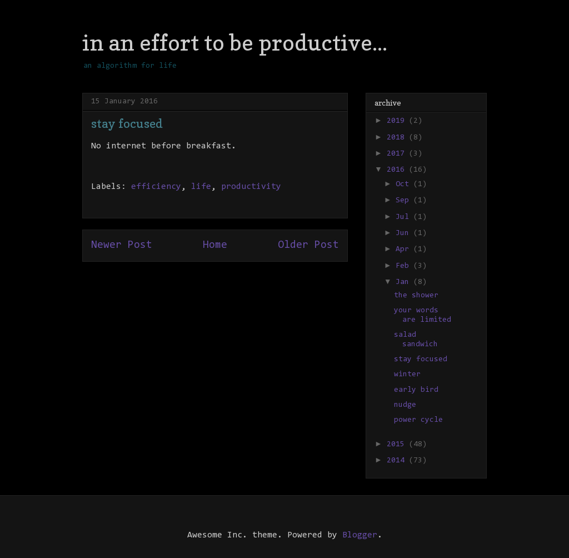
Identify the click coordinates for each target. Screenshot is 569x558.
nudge (405, 405)
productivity (251, 186)
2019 (398, 121)
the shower (416, 296)
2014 (398, 461)
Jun (404, 233)
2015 (398, 445)
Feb (404, 266)
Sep (404, 201)
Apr (404, 249)
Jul (404, 217)
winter (407, 374)
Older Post (308, 245)
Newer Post (121, 245)
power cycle (418, 420)
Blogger (359, 535)
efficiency (156, 186)
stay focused (420, 359)
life (201, 186)
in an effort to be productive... (234, 42)
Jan (404, 282)
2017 (398, 154)
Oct (404, 184)
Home (215, 245)
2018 (398, 138)
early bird (416, 390)
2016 (398, 170)
